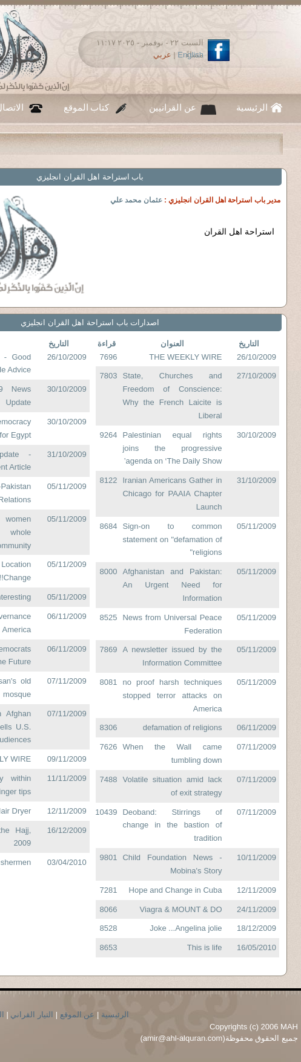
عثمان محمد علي (136, 200)
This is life (204, 947)
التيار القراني (31, 1014)
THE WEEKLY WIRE (185, 356)
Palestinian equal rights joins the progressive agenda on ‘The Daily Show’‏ (172, 448)
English (190, 54)
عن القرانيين (172, 107)
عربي (162, 54)
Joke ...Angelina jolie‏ (186, 928)
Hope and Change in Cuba (175, 890)
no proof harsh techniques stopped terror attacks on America (172, 695)
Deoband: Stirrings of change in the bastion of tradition (172, 825)
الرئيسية (252, 107)
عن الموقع (77, 1014)
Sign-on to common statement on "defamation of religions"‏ (172, 539)
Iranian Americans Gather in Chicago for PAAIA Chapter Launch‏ (172, 493)
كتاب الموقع (87, 107)
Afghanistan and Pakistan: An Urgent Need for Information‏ (172, 585)
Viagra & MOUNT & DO (180, 909)
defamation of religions (182, 727)
